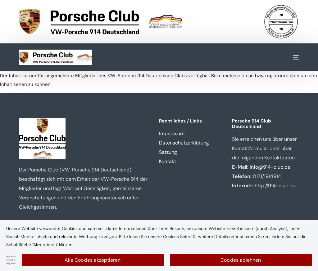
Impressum (171, 133)
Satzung (168, 152)
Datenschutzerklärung (184, 143)
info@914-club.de (270, 167)
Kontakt (167, 161)
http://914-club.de (275, 185)
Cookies (171, 236)
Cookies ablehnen (240, 260)
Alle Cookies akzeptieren (92, 260)
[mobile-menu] (291, 57)
